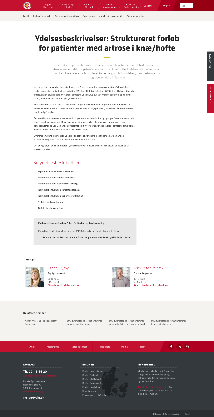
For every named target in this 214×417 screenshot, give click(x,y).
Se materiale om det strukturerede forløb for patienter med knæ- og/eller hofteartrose (86, 237)
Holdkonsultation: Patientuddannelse (56, 177)
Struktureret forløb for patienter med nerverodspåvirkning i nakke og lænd (126, 322)
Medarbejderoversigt (33, 391)
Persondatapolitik (172, 414)
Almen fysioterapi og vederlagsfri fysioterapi (40, 322)
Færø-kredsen (88, 391)
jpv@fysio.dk (140, 281)
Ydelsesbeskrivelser (135, 16)
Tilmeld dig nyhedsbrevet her (152, 386)
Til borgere (157, 414)
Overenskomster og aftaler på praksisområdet (103, 16)
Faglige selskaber (78, 346)
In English (186, 414)
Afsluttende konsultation (50, 201)
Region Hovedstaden (91, 371)
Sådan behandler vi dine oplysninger (65, 285)
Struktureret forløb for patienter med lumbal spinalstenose (167, 322)
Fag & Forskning (48, 5)
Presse (142, 346)
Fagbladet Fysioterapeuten (130, 5)
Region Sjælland (89, 375)
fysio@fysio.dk (33, 398)
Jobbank (148, 5)
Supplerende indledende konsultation (56, 171)
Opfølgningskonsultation (50, 207)
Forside (26, 16)
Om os (32, 346)
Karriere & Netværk (89, 5)
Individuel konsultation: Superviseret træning (60, 195)
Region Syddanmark (90, 382)
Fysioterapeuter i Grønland (94, 395)
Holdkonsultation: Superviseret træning (58, 183)
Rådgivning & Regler (68, 5)
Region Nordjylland (90, 387)
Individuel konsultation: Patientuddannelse (59, 189)
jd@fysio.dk (53, 281)
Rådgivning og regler (42, 16)
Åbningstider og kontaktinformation (40, 375)
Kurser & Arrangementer (110, 5)
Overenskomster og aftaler (67, 16)
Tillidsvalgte (104, 346)
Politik (124, 346)
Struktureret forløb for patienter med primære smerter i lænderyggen (83, 322)
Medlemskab (53, 346)
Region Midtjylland (90, 378)
